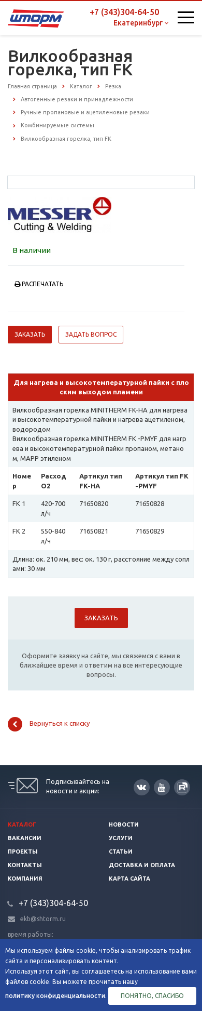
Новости (124, 824)
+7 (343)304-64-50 (124, 12)
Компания (25, 878)
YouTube (162, 787)
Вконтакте (141, 786)
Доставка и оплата (142, 865)
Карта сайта (129, 878)
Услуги (121, 838)
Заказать (30, 334)
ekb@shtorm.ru (43, 918)
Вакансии (24, 838)
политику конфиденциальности (55, 995)
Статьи (121, 851)
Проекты (23, 851)
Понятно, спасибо (152, 995)
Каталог (22, 824)
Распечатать (39, 284)
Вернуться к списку (49, 724)
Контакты (25, 865)
